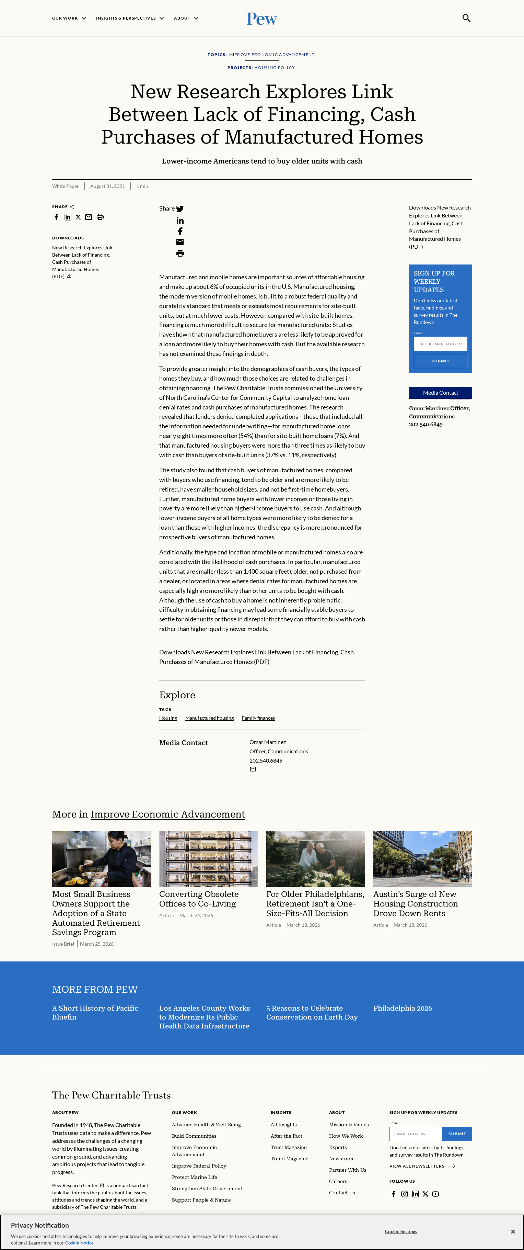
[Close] (513, 1231)
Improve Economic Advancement (168, 813)
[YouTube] (435, 1193)
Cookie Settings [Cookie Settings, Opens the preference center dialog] (401, 1231)
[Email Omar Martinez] (252, 768)
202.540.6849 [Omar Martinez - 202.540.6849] (265, 759)
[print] (100, 216)
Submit (441, 360)
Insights (281, 1111)
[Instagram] (404, 1193)
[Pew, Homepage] (262, 18)
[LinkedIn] (180, 219)
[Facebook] (180, 230)
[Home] (111, 1094)
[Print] (180, 252)
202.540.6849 (426, 423)
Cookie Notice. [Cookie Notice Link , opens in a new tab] (80, 1243)
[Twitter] (180, 208)
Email (418, 332)
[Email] (180, 241)
